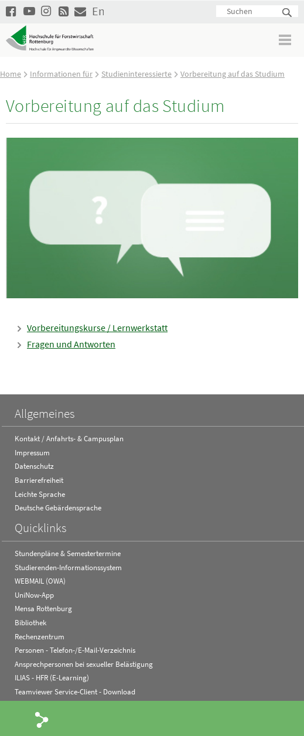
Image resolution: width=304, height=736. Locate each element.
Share (42, 719)
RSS (64, 11)
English (98, 11)
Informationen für (61, 74)
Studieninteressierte (136, 74)
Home (10, 74)
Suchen (287, 13)
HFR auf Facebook (12, 11)
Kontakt (80, 11)
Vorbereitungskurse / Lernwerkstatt (97, 327)
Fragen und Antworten (71, 344)
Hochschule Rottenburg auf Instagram (47, 11)
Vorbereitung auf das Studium (232, 74)
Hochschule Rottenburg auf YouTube (29, 11)
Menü (285, 39)
